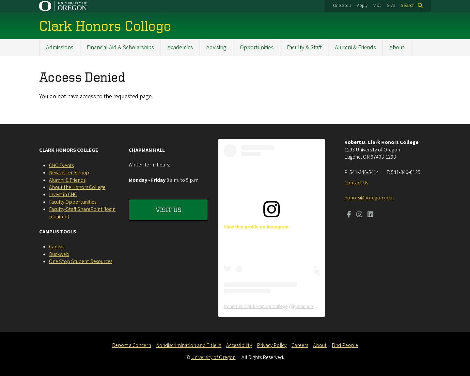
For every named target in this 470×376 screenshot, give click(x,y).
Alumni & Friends (355, 47)
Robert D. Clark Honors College (256, 306)
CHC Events (61, 165)
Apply (362, 5)
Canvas (56, 246)
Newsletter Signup (69, 172)
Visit (377, 5)
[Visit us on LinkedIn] (370, 215)
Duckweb (59, 254)
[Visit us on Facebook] (349, 215)
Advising (216, 47)
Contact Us (356, 182)
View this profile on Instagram (256, 226)
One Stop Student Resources (80, 261)
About (396, 47)
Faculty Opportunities (72, 202)
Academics (180, 47)
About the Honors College (77, 187)
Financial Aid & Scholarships (120, 47)
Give (391, 5)
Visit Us (168, 209)
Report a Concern (131, 345)
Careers (299, 345)
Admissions (59, 47)
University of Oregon (213, 357)
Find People (345, 345)
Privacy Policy (272, 345)
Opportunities (257, 47)
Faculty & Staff (304, 47)
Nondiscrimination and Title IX (188, 345)
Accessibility (239, 345)
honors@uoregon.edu (368, 197)
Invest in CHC (63, 194)
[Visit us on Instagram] (359, 215)
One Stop (342, 5)
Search (408, 5)
